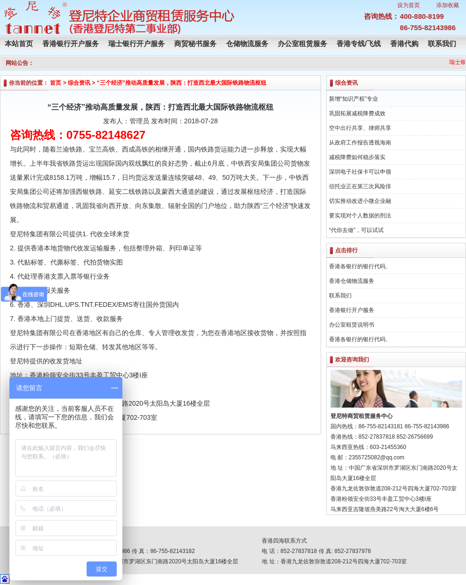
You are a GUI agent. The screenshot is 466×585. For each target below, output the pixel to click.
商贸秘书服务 (195, 44)
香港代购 (404, 44)
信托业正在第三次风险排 (360, 186)
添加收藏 (447, 5)
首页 (55, 83)
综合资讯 (79, 83)
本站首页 (19, 44)
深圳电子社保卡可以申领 (360, 171)
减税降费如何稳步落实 (357, 157)
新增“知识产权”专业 (353, 99)
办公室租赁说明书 (351, 324)
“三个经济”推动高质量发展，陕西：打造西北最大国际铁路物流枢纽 (181, 83)
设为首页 (408, 5)
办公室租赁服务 (302, 44)
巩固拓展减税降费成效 (357, 113)
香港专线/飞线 (359, 44)
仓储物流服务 (247, 44)
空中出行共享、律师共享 (360, 128)
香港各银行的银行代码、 (360, 266)
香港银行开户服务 (70, 44)
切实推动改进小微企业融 (360, 201)
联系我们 (442, 44)
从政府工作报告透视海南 (360, 142)
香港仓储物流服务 (351, 281)
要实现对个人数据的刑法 (360, 215)
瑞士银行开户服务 (136, 44)
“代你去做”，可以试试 (356, 230)
